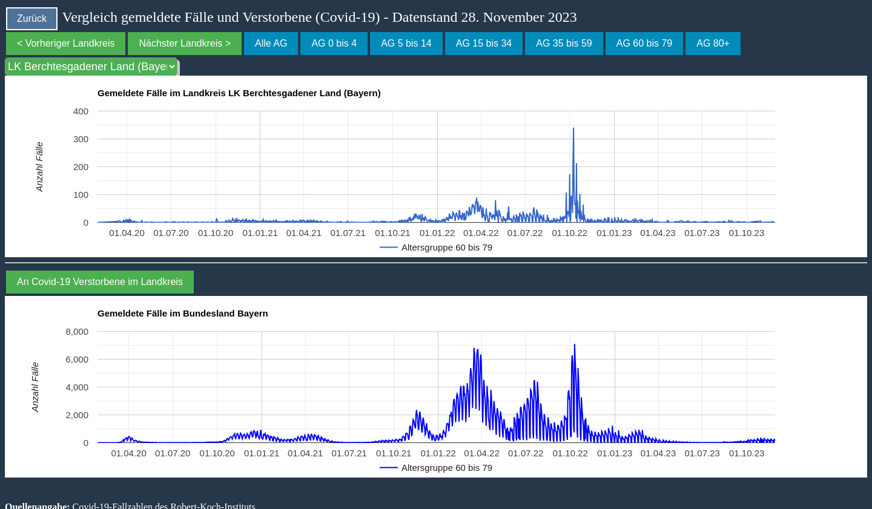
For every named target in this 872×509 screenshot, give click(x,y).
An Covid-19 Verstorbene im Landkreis (100, 282)
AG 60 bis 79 (644, 43)
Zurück (32, 18)
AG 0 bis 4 (334, 43)
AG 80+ (713, 43)
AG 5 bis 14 (406, 43)
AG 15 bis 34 (484, 43)
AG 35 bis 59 (564, 43)
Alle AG (271, 43)
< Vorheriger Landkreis (65, 43)
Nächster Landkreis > (185, 43)
